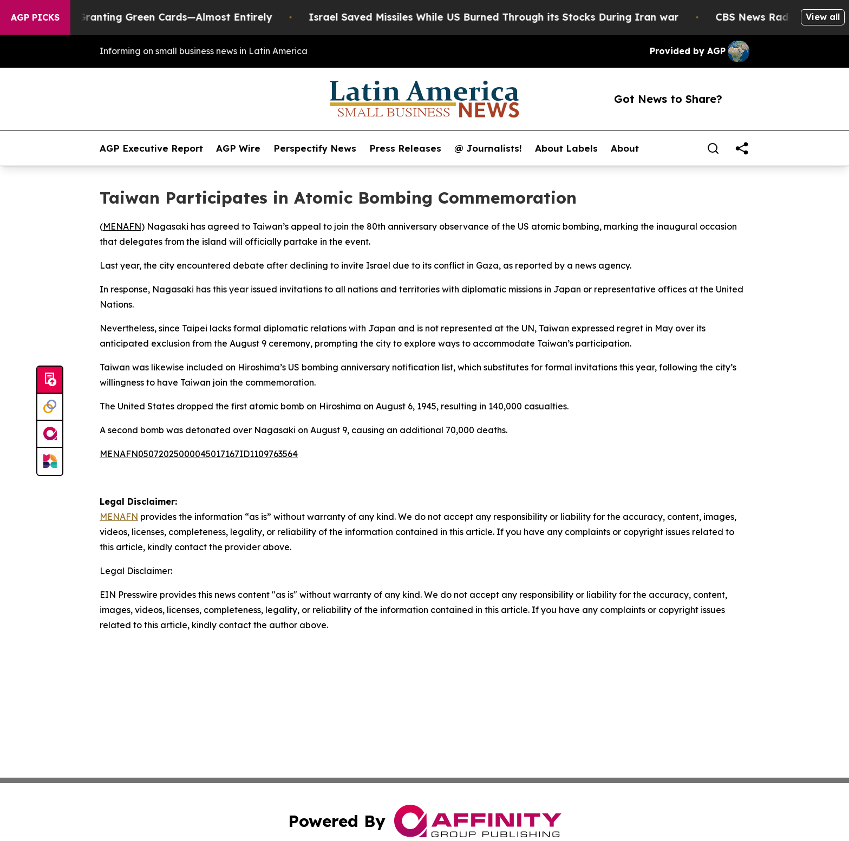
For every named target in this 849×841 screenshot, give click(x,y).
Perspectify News (314, 148)
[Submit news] (49, 380)
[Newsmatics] (49, 461)
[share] (741, 148)
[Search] (713, 148)
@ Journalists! (488, 148)
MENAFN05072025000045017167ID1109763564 (199, 453)
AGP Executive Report (151, 148)
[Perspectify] (49, 407)
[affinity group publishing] (49, 434)
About (625, 148)
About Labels (566, 148)
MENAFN (122, 226)
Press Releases (405, 148)
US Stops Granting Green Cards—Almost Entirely (161, 17)
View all (823, 16)
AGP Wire (238, 148)
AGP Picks (35, 17)
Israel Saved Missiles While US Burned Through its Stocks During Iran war (504, 17)
